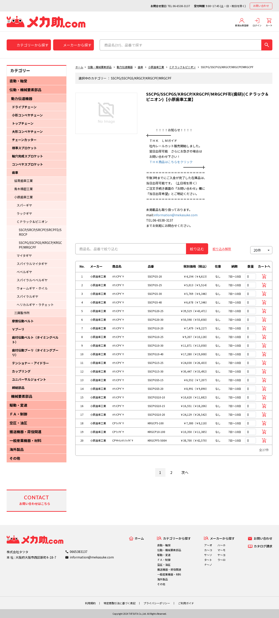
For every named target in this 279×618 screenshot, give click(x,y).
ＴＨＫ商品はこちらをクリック (169, 162)
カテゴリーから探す (32, 45)
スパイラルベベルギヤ (32, 280)
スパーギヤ (24, 205)
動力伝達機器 (21, 98)
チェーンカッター (24, 139)
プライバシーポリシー (156, 603)
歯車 (15, 172)
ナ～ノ (208, 564)
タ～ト (208, 560)
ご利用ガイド (186, 603)
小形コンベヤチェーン (27, 115)
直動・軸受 (18, 80)
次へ (184, 472)
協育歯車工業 (23, 180)
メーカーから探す (77, 45)
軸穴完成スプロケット (27, 156)
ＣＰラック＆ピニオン (32, 221)
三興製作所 (22, 313)
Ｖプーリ (18, 329)
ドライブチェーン (24, 107)
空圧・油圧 (18, 422)
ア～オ (208, 545)
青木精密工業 (23, 189)
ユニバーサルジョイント (29, 379)
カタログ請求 (263, 546)
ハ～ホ (221, 545)
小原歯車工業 (23, 197)
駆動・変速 (18, 405)
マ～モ (221, 550)
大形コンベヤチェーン (27, 131)
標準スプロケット (24, 148)
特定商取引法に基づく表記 (120, 603)
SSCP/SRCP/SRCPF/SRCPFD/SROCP (40, 232)
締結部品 (18, 387)
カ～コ (208, 550)
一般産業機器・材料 (25, 440)
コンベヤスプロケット (27, 164)
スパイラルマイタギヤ (32, 263)
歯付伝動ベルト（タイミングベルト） (35, 339)
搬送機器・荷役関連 (25, 431)
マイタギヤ (24, 255)
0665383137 (78, 551)
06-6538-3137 (181, 6)
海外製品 (17, 449)
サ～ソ (208, 555)
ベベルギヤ (24, 272)
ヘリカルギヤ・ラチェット (35, 304)
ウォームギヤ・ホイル (32, 288)
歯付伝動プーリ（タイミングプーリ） (35, 352)
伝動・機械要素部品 (25, 89)
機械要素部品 (21, 396)
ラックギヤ (24, 213)
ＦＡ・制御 (18, 414)
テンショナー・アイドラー (30, 363)
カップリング (21, 371)
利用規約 (90, 603)
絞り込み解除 (222, 249)
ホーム (79, 67)
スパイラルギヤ (27, 296)
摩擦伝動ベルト (23, 321)
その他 (15, 458)
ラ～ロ (221, 560)
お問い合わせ (261, 6)
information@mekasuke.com (175, 215)
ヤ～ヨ (221, 555)
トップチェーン (22, 123)
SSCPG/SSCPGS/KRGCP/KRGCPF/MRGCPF (40, 244)
